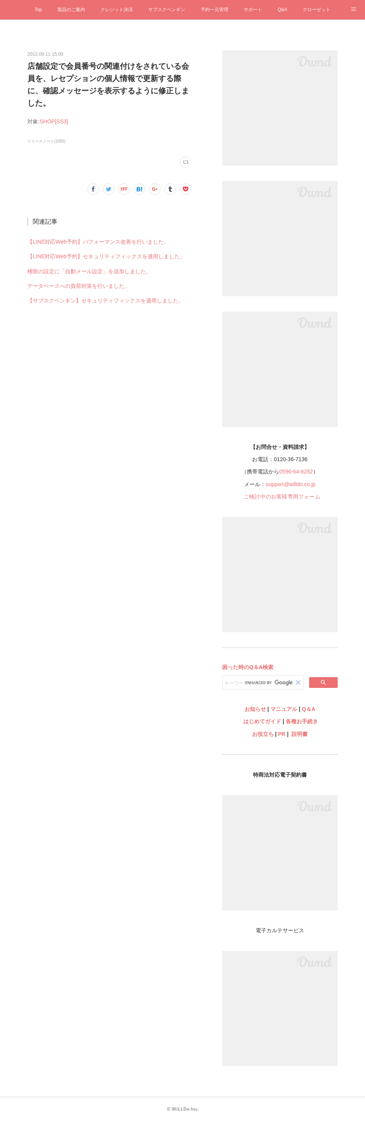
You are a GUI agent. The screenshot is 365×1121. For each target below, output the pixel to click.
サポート (253, 9)
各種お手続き (302, 721)
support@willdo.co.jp (290, 484)
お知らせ (255, 709)
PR (281, 734)
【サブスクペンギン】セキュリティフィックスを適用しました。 (105, 300)
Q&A (282, 9)
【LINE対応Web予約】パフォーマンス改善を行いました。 (98, 242)
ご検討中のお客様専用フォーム (282, 496)
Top (38, 9)
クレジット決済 (116, 9)
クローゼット (316, 9)
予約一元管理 (214, 9)
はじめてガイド (261, 721)
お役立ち (263, 734)
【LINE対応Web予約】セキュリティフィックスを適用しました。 (106, 256)
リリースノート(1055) (46, 141)
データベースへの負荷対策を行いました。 (78, 286)
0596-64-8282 (296, 471)
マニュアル (283, 709)
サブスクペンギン (166, 9)
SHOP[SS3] (54, 121)
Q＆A (308, 709)
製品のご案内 (71, 9)
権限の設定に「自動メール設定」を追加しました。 (89, 271)
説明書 (299, 734)
